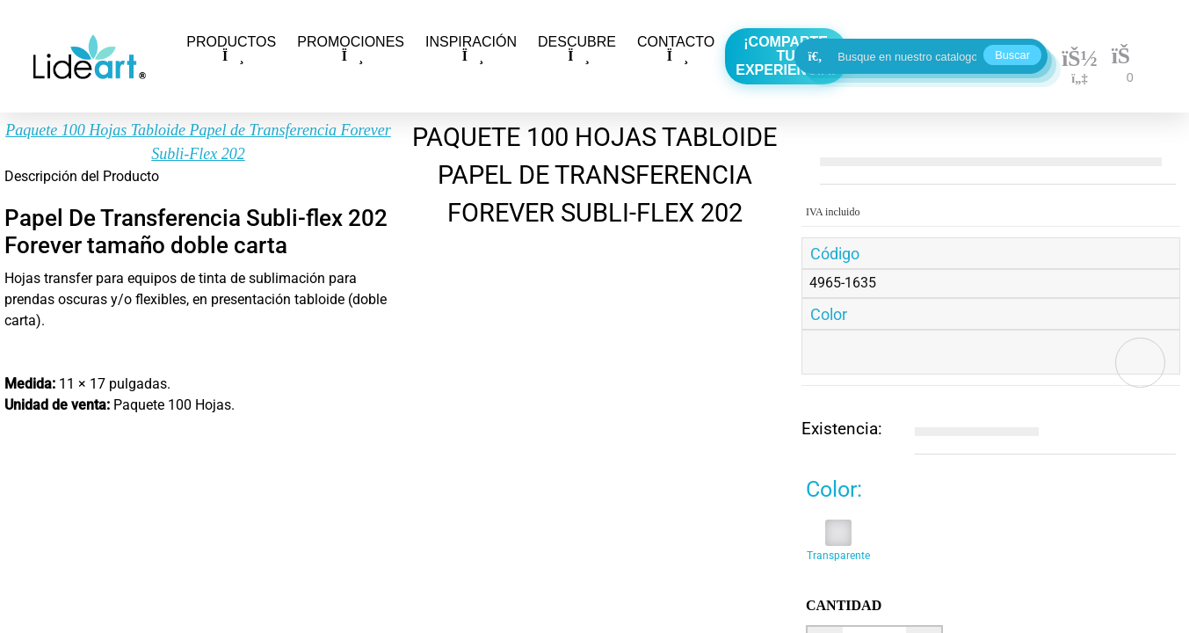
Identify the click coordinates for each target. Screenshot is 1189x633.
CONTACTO (675, 48)
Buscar (1012, 55)
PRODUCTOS (231, 48)
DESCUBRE (577, 48)
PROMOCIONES (350, 48)
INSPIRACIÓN (471, 48)
